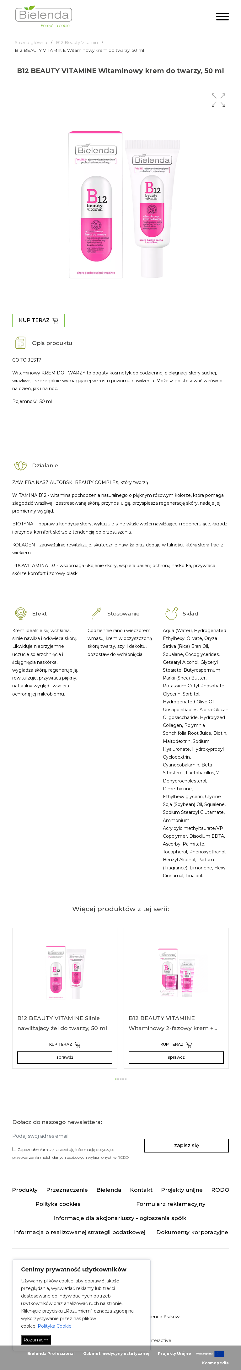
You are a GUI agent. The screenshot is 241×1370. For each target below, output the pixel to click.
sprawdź (64, 1057)
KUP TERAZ (38, 320)
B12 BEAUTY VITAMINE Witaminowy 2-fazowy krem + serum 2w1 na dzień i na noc (171, 1028)
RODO (123, 1157)
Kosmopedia (215, 1363)
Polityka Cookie (55, 1326)
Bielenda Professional (51, 1353)
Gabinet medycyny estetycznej (116, 1353)
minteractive (157, 1341)
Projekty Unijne (174, 1353)
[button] (218, 100)
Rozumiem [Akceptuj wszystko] (36, 1340)
